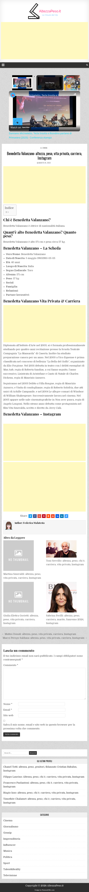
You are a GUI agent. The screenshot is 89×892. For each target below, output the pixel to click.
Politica (7, 857)
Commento (10, 665)
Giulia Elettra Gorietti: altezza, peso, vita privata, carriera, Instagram (21, 619)
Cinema (45, 148)
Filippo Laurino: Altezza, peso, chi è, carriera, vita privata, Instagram (43, 776)
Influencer (9, 845)
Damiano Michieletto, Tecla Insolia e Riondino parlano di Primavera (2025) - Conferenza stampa (44, 95)
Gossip (7, 832)
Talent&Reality (12, 869)
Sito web (8, 715)
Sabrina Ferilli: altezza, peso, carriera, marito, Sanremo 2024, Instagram (65, 619)
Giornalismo (10, 826)
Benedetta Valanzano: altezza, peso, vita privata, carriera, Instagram (44, 156)
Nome (7, 704)
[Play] (77, 82)
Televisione (10, 875)
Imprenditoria (11, 839)
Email (7, 709)
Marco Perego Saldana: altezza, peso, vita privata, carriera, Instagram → (45, 638)
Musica (7, 851)
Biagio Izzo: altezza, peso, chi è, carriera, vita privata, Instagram (40, 792)
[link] (13, 95)
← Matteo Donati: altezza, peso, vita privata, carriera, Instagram (39, 634)
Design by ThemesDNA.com (44, 890)
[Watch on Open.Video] (20, 127)
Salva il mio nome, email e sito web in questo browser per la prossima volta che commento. (39, 726)
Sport (6, 863)
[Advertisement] (44, 40)
